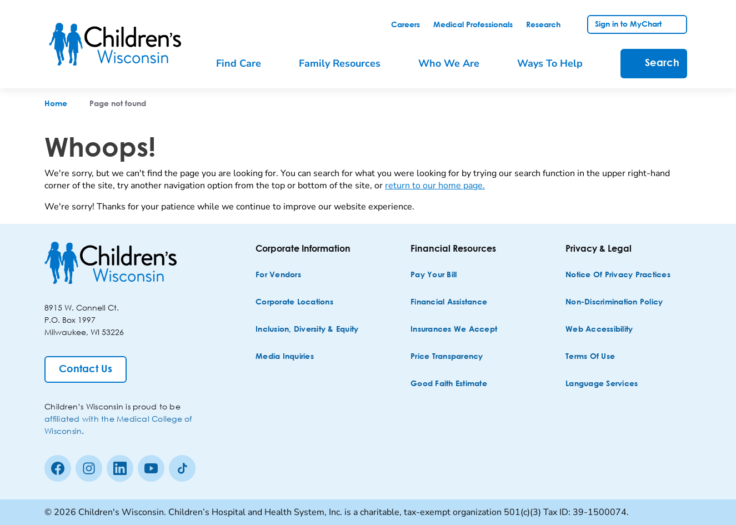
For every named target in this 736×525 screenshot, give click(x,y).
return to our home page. (435, 185)
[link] (405, 25)
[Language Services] (601, 384)
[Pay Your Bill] (433, 275)
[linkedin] (120, 468)
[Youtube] (151, 468)
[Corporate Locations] (294, 302)
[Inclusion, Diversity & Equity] (307, 330)
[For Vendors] (278, 275)
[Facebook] (57, 468)
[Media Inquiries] (285, 357)
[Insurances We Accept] (453, 330)
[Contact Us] (85, 369)
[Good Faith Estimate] (448, 384)
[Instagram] (89, 468)
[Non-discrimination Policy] (614, 302)
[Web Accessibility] (599, 330)
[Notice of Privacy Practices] (617, 275)
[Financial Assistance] (448, 302)
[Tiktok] (182, 468)
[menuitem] (246, 64)
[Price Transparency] (446, 357)
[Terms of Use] (590, 357)
